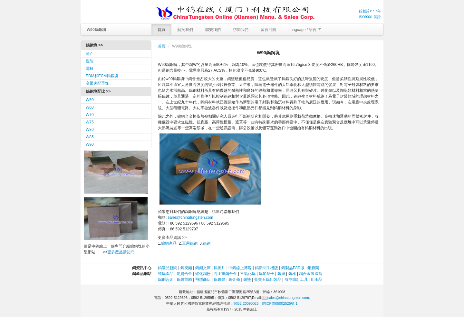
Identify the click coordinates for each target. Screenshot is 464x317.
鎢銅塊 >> (94, 45)
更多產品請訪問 (120, 252)
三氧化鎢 (248, 273)
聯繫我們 (213, 29)
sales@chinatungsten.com (190, 217)
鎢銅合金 (165, 279)
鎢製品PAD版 (292, 268)
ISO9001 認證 (370, 17)
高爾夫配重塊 (97, 83)
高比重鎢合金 (225, 273)
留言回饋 (268, 29)
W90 (90, 144)
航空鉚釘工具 (296, 279)
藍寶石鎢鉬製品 (267, 279)
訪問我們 (240, 29)
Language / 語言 (304, 29)
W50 (90, 100)
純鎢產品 (165, 273)
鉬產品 (316, 279)
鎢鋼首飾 (184, 279)
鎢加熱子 (266, 273)
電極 (89, 68)
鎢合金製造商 (310, 273)
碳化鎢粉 (203, 273)
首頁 (161, 29)
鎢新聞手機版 (266, 268)
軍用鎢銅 (190, 243)
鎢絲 (281, 273)
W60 (90, 107)
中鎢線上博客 (240, 268)
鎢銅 (206, 243)
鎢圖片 (219, 268)
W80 (90, 129)
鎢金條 (234, 279)
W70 (90, 114)
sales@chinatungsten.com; (286, 298)
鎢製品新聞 (168, 268)
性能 (89, 61)
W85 (90, 137)
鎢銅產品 (169, 243)
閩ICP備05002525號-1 (280, 303)
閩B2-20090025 (246, 303)
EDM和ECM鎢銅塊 (102, 76)
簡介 (89, 53)
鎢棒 (292, 273)
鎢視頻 (186, 268)
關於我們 (185, 29)
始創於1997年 (370, 11)
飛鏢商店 (203, 279)
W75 (90, 122)
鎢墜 (247, 279)
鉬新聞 (313, 268)
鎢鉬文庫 (203, 268)
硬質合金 (184, 273)
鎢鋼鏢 (219, 279)
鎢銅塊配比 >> (98, 91)
